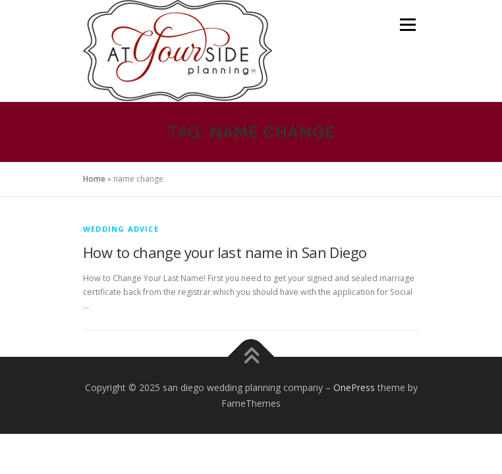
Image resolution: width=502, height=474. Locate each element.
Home (94, 178)
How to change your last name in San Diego (224, 252)
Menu (407, 24)
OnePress (354, 387)
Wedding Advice (121, 229)
